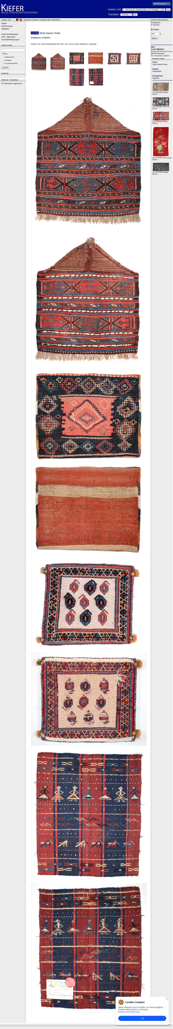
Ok (142, 1018)
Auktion (35, 20)
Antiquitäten (157, 71)
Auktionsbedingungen (9, 34)
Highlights (5, 29)
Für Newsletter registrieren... (12, 83)
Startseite (27, 20)
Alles (6, 54)
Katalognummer (9, 57)
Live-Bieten (157, 49)
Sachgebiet (8, 60)
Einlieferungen (7, 26)
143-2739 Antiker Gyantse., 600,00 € (160, 92)
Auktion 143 (6, 20)
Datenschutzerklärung (128, 1012)
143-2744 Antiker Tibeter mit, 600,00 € (161, 107)
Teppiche (155, 78)
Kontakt (43, 20)
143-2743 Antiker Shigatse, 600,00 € (160, 172)
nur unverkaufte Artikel (11, 63)
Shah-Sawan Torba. (160, 64)
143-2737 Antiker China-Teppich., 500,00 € (162, 158)
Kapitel (4, 23)
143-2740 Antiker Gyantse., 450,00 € (160, 121)
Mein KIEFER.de (53, 20)
